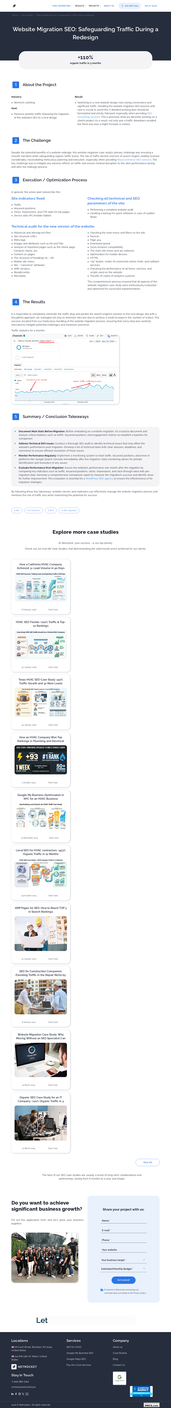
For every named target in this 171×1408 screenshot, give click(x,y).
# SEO (51, 511)
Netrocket (24, 1404)
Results (79, 6)
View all (147, 1163)
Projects (94, 6)
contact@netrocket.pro (22, 1383)
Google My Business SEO (79, 1353)
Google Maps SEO (76, 1359)
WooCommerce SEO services (134, 160)
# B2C (17, 511)
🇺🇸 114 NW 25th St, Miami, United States (31, 1356)
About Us (109, 6)
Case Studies (27, 16)
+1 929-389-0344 (19, 1378)
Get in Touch (151, 6)
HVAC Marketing (61, 6)
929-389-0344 (132, 6)
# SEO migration (69, 511)
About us (117, 1347)
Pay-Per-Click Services (78, 1365)
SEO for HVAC (74, 1347)
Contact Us (118, 1365)
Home (15, 16)
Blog (115, 1359)
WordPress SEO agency (99, 479)
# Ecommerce (33, 511)
